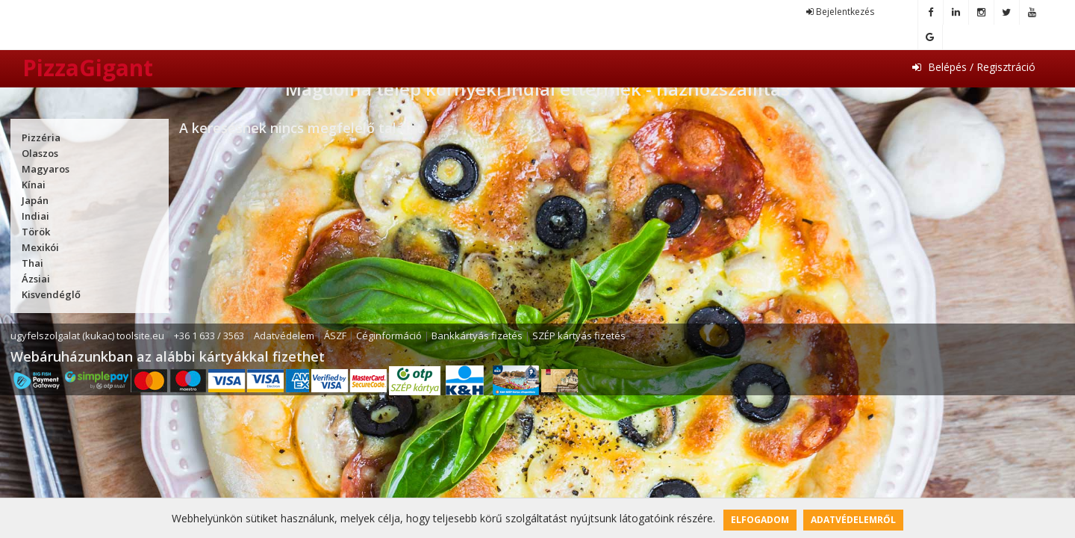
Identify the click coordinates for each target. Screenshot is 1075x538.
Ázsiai (36, 278)
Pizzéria (41, 137)
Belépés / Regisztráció (973, 67)
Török (36, 231)
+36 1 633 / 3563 (209, 335)
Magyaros (45, 169)
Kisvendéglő (51, 294)
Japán (35, 200)
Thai (32, 263)
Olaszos (40, 153)
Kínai (34, 184)
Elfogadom (760, 519)
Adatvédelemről (853, 519)
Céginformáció (389, 335)
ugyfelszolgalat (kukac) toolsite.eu (87, 335)
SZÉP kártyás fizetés (579, 335)
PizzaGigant (87, 67)
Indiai (35, 216)
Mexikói (40, 247)
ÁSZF (335, 335)
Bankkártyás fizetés (477, 335)
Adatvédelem (284, 335)
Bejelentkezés (840, 11)
